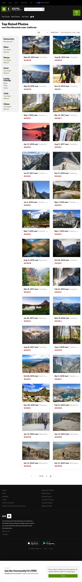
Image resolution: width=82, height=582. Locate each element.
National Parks (47, 506)
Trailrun (24, 2)
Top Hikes (25, 17)
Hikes (6, 83)
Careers (5, 534)
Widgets (5, 496)
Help (4, 493)
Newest (6, 52)
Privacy (51, 548)
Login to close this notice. (30, 573)
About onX (6, 531)
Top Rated (7, 50)
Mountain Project (48, 490)
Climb (4, 2)
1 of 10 (41, 476)
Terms (45, 548)
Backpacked (8, 41)
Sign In (76, 13)
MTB (10, 2)
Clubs (4, 500)
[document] (63, 573)
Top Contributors (8, 503)
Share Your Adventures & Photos (14, 506)
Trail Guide (6, 17)
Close (63, 576)
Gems (6, 88)
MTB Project (46, 493)
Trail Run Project (48, 500)
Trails (5, 85)
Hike (16, 2)
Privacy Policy (71, 571)
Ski (31, 2)
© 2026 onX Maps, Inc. (35, 548)
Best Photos (15, 17)
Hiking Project (47, 496)
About (4, 490)
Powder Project (47, 503)
